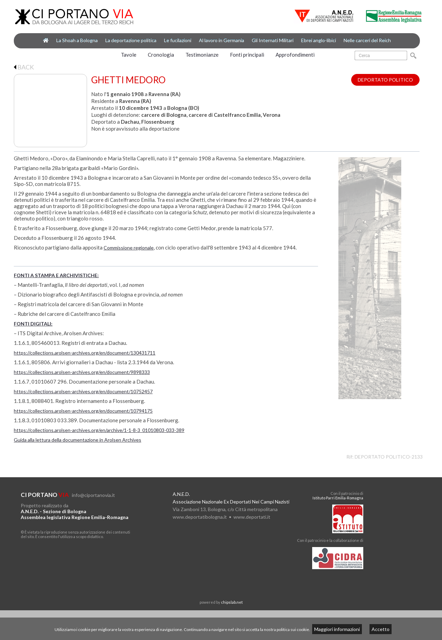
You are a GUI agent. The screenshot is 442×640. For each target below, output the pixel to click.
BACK (24, 67)
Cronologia (161, 54)
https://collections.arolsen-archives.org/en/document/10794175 (83, 411)
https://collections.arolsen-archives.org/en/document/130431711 (84, 353)
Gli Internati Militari (273, 40)
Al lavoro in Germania (221, 40)
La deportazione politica (130, 40)
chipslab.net (232, 602)
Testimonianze (202, 54)
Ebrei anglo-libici (318, 40)
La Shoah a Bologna (77, 40)
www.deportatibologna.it (200, 517)
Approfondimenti (295, 54)
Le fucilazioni (177, 40)
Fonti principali (247, 54)
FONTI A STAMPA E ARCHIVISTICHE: (56, 275)
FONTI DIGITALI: (33, 324)
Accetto (381, 629)
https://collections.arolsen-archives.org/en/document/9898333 (82, 372)
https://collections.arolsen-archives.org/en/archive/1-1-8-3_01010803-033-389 (99, 430)
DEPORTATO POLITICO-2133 (389, 457)
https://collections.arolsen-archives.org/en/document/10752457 (83, 391)
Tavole (128, 54)
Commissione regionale (129, 248)
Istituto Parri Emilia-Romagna (338, 498)
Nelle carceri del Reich (367, 40)
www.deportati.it (251, 517)
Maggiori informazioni (337, 629)
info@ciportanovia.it (93, 495)
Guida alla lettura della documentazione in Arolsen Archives (77, 440)
